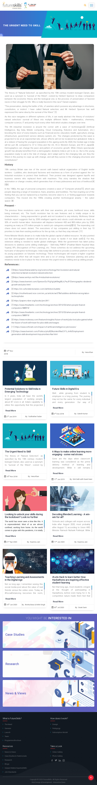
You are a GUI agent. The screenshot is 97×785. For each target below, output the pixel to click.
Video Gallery (57, 752)
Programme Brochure (13, 740)
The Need (8, 724)
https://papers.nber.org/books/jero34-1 (31, 300)
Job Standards (10, 772)
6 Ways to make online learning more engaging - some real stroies (72, 453)
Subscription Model (60, 732)
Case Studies (15, 634)
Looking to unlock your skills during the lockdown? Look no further (24, 515)
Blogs (7, 764)
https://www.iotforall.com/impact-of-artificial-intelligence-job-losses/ (45, 327)
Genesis (8, 728)
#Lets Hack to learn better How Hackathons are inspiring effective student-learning (70, 580)
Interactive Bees (59, 782)
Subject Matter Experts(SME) (16, 768)
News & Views (15, 693)
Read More (10, 410)
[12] (12, 331)
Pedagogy (56, 728)
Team (7, 736)
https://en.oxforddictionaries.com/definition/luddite (36, 289)
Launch (7, 732)
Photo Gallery (57, 756)
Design (55, 724)
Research (12, 664)
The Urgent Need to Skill (18, 451)
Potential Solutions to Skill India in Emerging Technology (23, 390)
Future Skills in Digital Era (65, 389)
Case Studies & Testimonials (16, 756)
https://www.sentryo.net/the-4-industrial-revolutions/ (36, 277)
